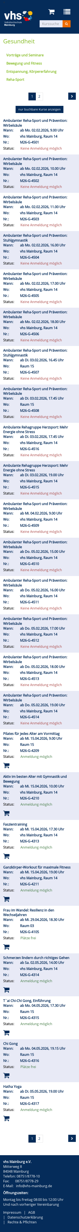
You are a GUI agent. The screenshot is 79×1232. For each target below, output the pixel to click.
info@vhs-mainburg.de (34, 1186)
